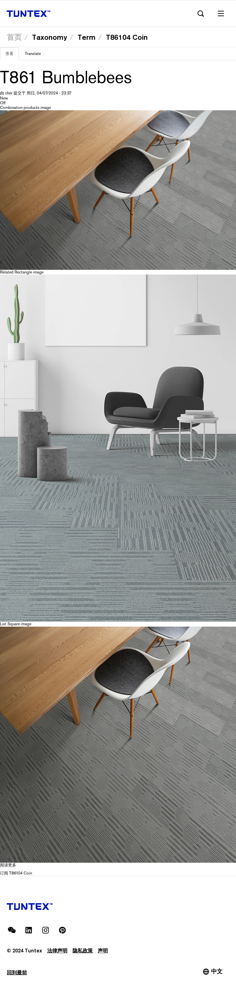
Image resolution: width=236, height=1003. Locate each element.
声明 (103, 950)
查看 (12, 55)
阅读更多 (8, 865)
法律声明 (57, 950)
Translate (33, 53)
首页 (14, 37)
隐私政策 (82, 950)
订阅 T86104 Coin (16, 873)
